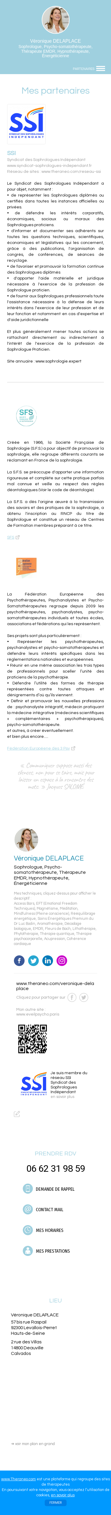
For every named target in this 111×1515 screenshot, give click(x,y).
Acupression (54, 939)
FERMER (55, 1503)
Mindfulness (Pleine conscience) (41, 914)
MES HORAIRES (43, 1230)
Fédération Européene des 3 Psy (38, 748)
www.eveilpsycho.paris (37, 1014)
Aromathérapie (50, 924)
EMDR (38, 929)
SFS (10, 537)
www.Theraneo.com (18, 1479)
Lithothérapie (84, 929)
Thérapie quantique (57, 934)
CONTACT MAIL (43, 1209)
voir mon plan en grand (33, 1444)
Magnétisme (47, 909)
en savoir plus (63, 1495)
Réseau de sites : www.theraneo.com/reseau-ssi (54, 172)
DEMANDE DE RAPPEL (49, 1189)
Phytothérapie (26, 934)
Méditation (69, 909)
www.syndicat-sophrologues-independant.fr (49, 166)
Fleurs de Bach (58, 929)
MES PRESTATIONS (46, 1251)
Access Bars (24, 904)
